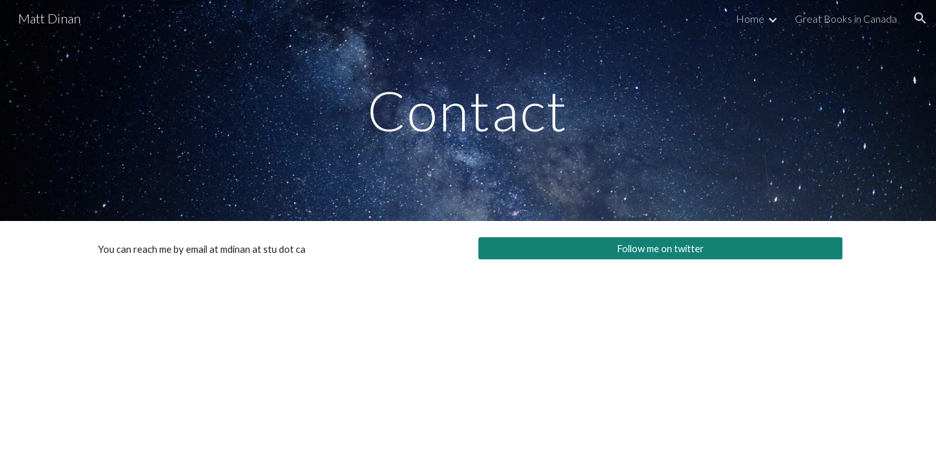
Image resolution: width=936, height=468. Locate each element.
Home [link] (750, 18)
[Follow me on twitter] (660, 248)
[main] (468, 110)
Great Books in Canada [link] (846, 18)
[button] (920, 18)
